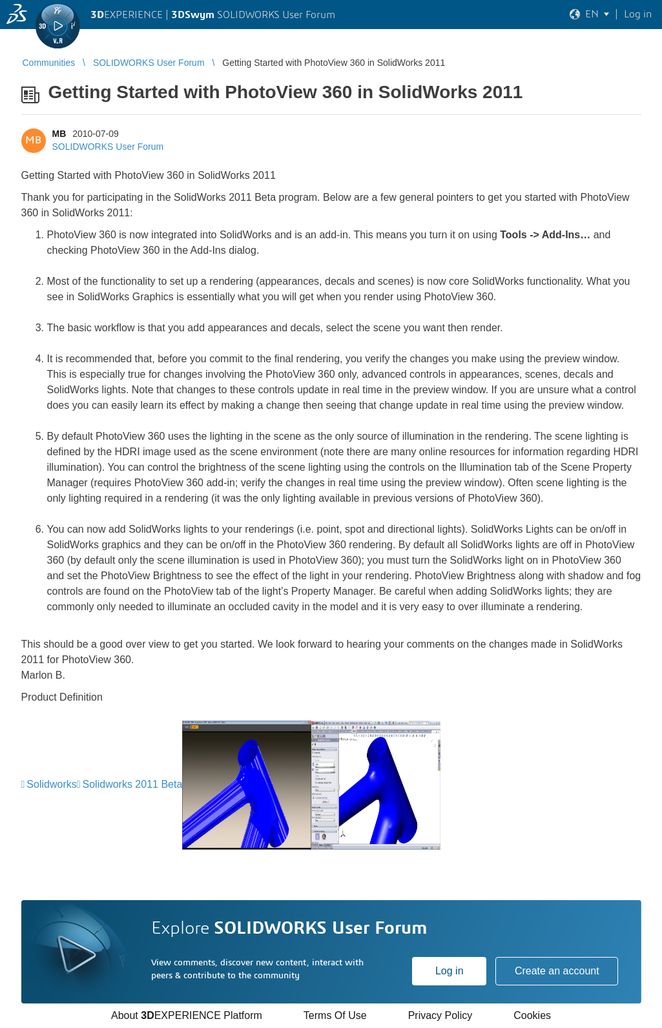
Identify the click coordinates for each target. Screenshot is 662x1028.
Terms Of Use (335, 1015)
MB (59, 133)
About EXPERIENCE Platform (186, 1015)
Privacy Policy (440, 1015)
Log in (449, 970)
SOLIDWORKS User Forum (108, 146)
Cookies (532, 1015)
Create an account (557, 970)
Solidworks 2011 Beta (133, 784)
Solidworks (51, 784)
